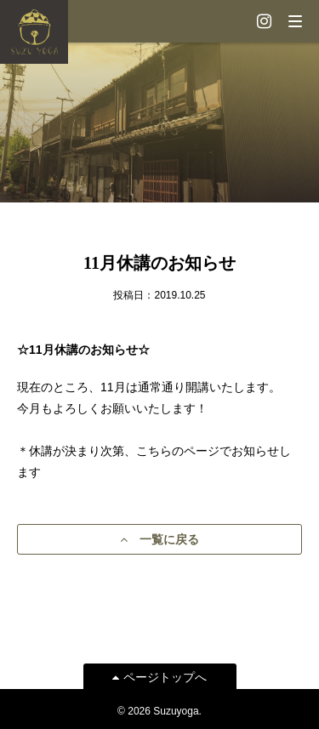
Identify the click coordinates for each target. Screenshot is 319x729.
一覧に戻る (159, 539)
